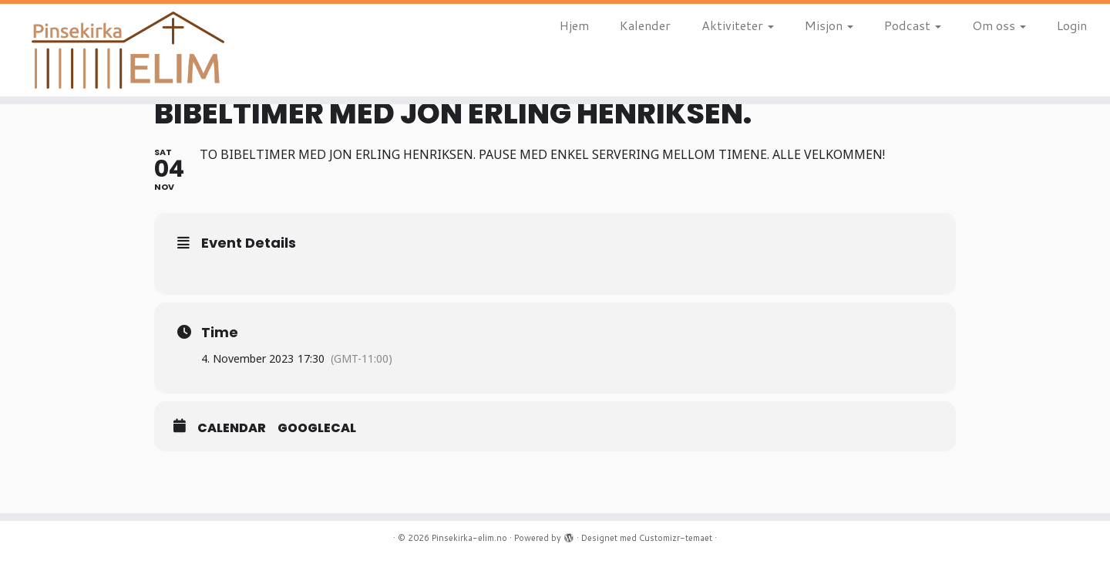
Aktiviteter (737, 25)
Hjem (574, 25)
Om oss (999, 25)
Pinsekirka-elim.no (469, 538)
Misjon (829, 25)
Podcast (912, 25)
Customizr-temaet (675, 538)
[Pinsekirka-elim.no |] (128, 50)
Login (1072, 25)
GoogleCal (317, 428)
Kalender (645, 25)
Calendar (231, 428)
